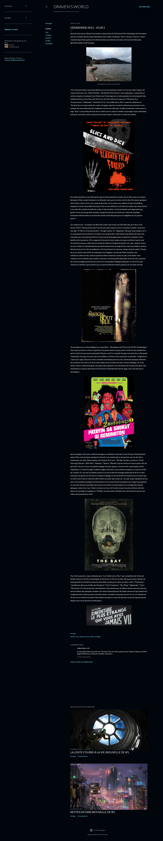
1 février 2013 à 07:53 (83, 657)
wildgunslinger (81, 648)
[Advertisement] (108, 684)
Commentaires (12, 47)
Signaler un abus (11, 29)
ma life (47, 41)
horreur (48, 38)
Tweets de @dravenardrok (15, 60)
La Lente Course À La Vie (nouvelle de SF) (99, 752)
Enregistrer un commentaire (81, 662)
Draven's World (71, 6)
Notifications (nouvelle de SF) (92, 812)
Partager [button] (48, 23)
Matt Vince (104, 834)
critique (48, 35)
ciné (46, 32)
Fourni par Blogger (97, 830)
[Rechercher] (144, 7)
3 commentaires (82, 756)
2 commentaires (82, 816)
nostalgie (49, 43)
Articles (10, 45)
